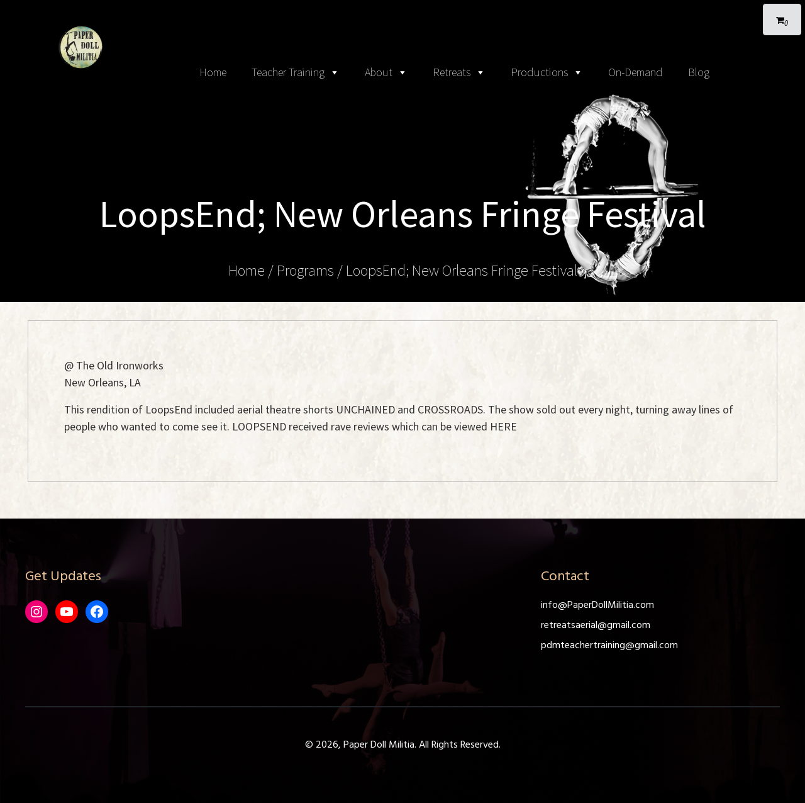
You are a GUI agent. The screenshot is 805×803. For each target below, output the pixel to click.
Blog (698, 72)
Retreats (459, 72)
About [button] (386, 72)
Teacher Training (296, 72)
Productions (547, 72)
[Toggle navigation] (402, 12)
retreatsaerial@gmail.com (595, 625)
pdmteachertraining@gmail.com (609, 645)
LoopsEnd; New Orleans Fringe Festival (461, 270)
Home (212, 72)
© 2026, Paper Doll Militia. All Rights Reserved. (403, 745)
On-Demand (635, 72)
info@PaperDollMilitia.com (597, 605)
